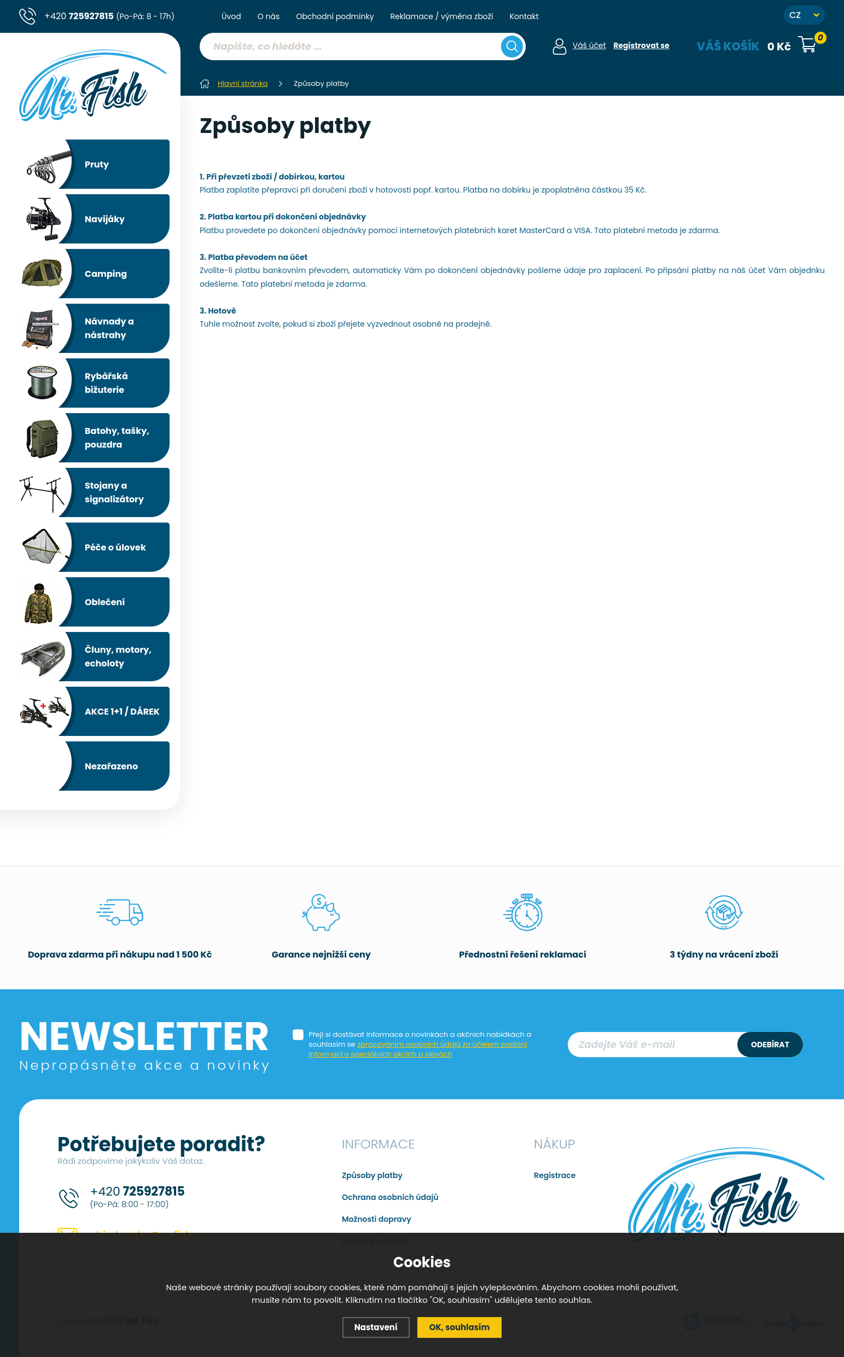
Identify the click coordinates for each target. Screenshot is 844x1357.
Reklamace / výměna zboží (442, 16)
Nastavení (376, 1327)
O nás (269, 16)
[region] (362, 68)
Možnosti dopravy (376, 1219)
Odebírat (770, 1044)
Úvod (231, 16)
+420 (109, 16)
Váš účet (589, 45)
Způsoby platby (372, 1175)
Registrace (554, 1175)
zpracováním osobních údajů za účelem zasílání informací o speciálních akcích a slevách (418, 1049)
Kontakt (524, 16)
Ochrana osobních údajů (390, 1197)
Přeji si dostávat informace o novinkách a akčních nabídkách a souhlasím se (420, 1044)
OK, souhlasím (460, 1327)
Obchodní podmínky (335, 16)
